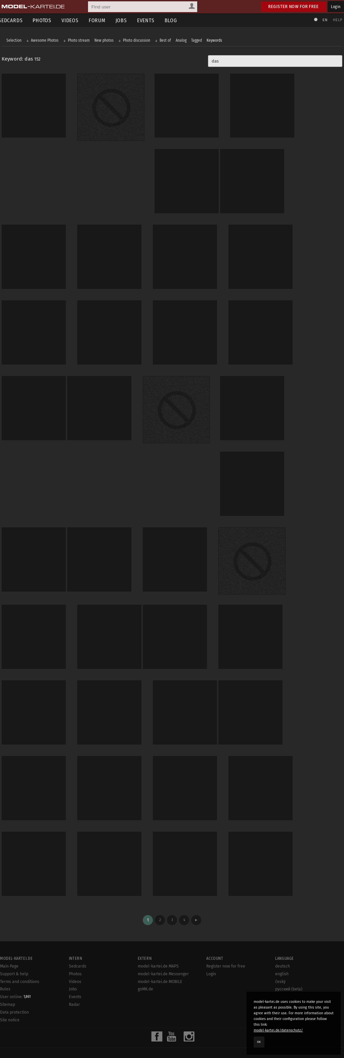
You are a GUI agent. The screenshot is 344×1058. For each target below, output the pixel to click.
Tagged (198, 41)
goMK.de (145, 973)
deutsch (282, 950)
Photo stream (80, 41)
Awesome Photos (46, 41)
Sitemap (7, 988)
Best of (167, 41)
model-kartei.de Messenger (163, 957)
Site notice (9, 1004)
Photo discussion (138, 41)
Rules (5, 973)
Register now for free (293, 6)
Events (151, 20)
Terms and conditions (19, 965)
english (282, 957)
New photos (105, 41)
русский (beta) (288, 973)
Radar (74, 988)
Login (336, 6)
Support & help (14, 957)
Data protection (14, 996)
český (280, 965)
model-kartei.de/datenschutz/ (278, 1030)
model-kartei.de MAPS (158, 950)
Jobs (126, 20)
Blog (176, 20)
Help (336, 20)
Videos (75, 20)
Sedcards (77, 950)
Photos (47, 20)
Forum (102, 20)
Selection (15, 41)
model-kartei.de (166, 1044)
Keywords (216, 41)
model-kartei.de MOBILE (160, 965)
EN (323, 20)
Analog (182, 41)
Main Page (9, 950)
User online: (15, 981)
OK (259, 1042)
